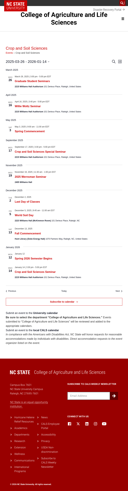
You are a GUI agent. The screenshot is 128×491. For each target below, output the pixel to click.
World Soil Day (24, 215)
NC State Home (15, 6)
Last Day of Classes (27, 201)
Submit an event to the (32, 313)
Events (9, 52)
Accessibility (48, 434)
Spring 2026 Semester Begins (33, 258)
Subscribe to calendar (62, 301)
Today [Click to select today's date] (64, 291)
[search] (123, 3)
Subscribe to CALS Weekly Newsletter (48, 462)
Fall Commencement (28, 233)
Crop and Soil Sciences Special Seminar (40, 151)
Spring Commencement (30, 131)
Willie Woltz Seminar (28, 106)
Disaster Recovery (109, 9)
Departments (21, 434)
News (44, 417)
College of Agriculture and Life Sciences (64, 18)
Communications (24, 460)
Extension (20, 447)
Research (19, 441)
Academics (20, 428)
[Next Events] (119, 291)
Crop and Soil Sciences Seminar (35, 271)
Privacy (45, 441)
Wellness (19, 454)
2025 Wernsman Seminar (30, 176)
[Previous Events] (11, 291)
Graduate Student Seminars (32, 81)
